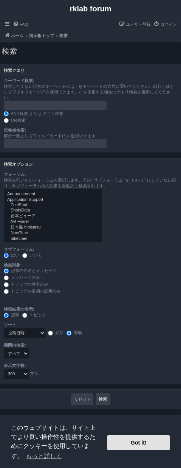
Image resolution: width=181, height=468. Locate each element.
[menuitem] (20, 24)
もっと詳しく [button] (44, 456)
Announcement (52, 194)
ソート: (11, 324)
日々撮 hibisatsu (52, 227)
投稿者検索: (15, 130)
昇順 (55, 332)
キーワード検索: (19, 80)
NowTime (52, 233)
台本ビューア (52, 216)
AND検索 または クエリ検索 (33, 113)
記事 (11, 315)
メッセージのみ (22, 277)
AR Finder (52, 221)
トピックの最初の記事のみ (32, 291)
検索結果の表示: (19, 309)
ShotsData (52, 210)
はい (11, 255)
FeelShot (52, 205)
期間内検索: (15, 345)
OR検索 (15, 120)
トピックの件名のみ (26, 284)
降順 (74, 332)
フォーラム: (15, 174)
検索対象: (13, 265)
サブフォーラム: (19, 249)
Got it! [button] (139, 443)
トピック (34, 315)
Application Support (52, 199)
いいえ (32, 255)
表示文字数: (15, 365)
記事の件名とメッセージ (30, 270)
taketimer (52, 238)
